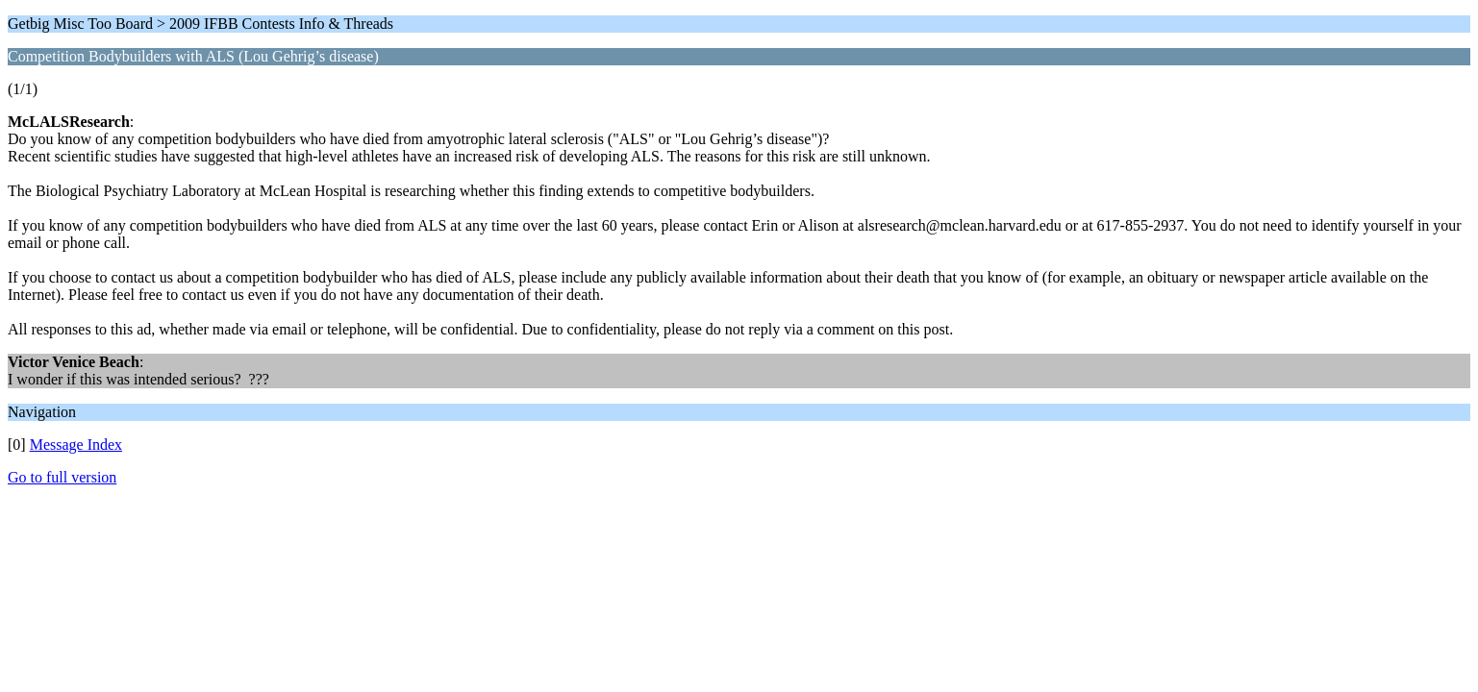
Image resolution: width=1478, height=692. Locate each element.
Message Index (76, 444)
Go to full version (62, 477)
